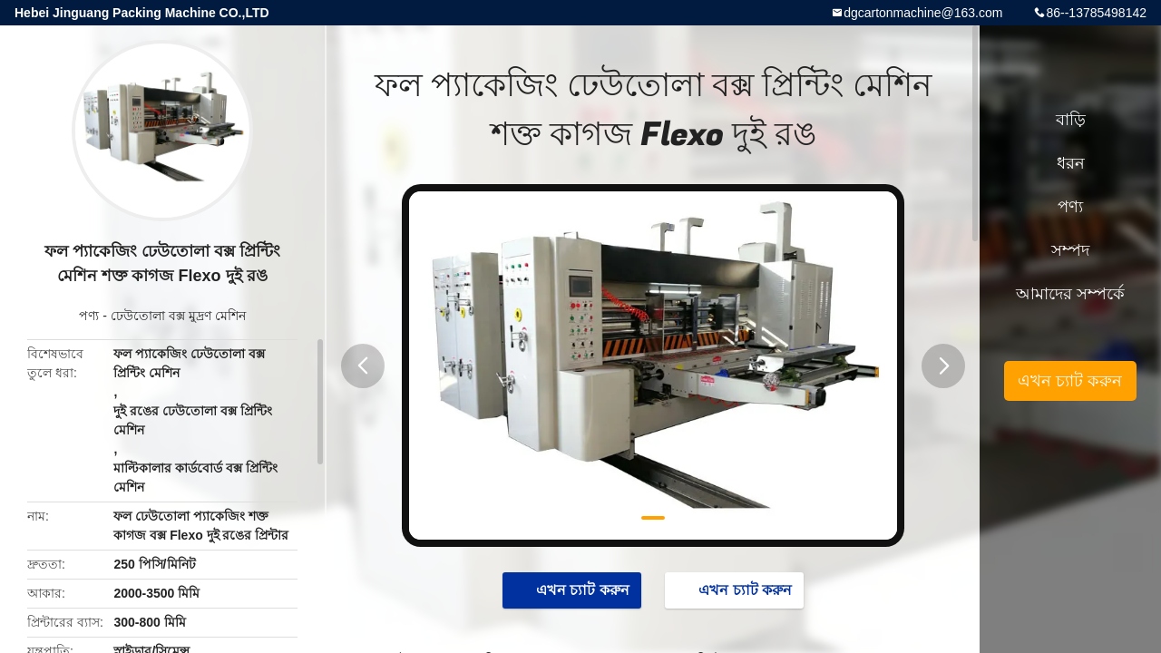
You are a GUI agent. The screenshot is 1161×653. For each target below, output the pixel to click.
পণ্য (89, 315)
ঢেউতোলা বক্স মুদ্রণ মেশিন (178, 315)
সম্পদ (1070, 250)
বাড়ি (1071, 120)
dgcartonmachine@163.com (923, 12)
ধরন (1071, 163)
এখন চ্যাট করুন (573, 589)
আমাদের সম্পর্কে (1070, 294)
